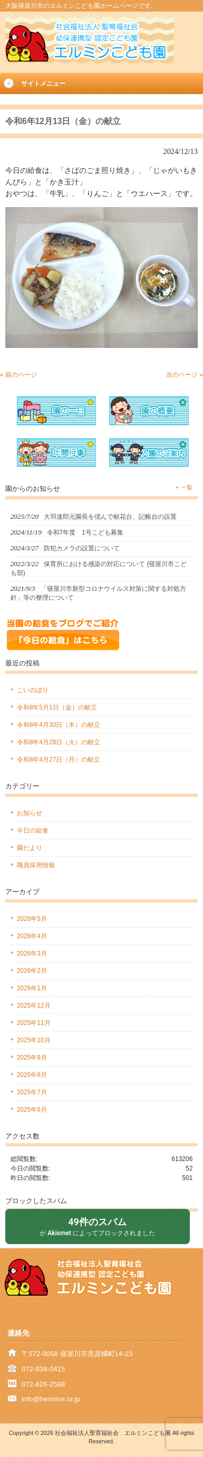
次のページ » (184, 374)
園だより (29, 847)
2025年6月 (32, 1109)
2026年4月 (32, 936)
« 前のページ (18, 374)
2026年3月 (32, 953)
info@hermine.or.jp (51, 1399)
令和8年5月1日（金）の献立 (57, 707)
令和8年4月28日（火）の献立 (59, 742)
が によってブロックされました (97, 1226)
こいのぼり (33, 690)
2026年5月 (32, 918)
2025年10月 (34, 1040)
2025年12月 (34, 1005)
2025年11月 (34, 1023)
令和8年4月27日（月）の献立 (59, 759)
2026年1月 (32, 988)
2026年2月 (32, 970)
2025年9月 (32, 1057)
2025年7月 (32, 1092)
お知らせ (29, 813)
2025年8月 (32, 1075)
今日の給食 (33, 830)
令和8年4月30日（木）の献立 (59, 724)
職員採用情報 (36, 865)
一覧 (186, 487)
